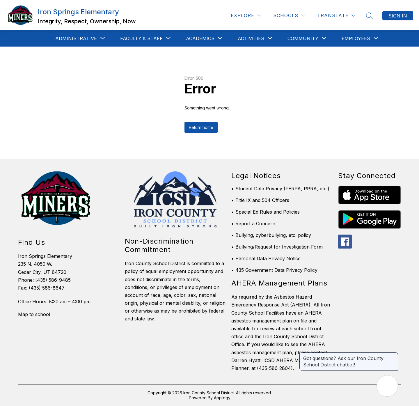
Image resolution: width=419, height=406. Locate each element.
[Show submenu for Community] (302, 38)
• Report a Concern (253, 223)
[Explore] (245, 15)
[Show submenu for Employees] (356, 38)
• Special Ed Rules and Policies (265, 212)
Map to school (34, 314)
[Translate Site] (336, 15)
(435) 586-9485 (53, 280)
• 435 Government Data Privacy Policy (274, 270)
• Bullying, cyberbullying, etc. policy (271, 235)
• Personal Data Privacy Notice (266, 258)
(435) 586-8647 (47, 288)
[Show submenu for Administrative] (76, 38)
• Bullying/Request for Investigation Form (277, 247)
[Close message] (393, 355)
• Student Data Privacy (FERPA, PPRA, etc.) (280, 189)
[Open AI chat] (387, 386)
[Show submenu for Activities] (251, 38)
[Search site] (369, 15)
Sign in (397, 16)
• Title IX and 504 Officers (260, 200)
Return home (201, 127)
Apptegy (222, 397)
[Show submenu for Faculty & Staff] (141, 38)
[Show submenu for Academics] (200, 38)
